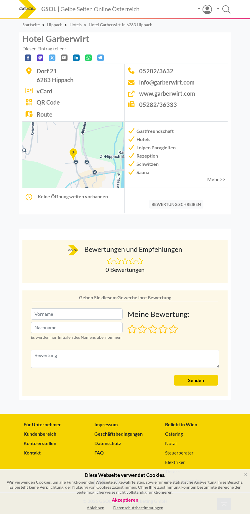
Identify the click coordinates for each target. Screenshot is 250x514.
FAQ (99, 452)
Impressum (106, 424)
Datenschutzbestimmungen (138, 507)
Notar (171, 443)
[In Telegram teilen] (100, 57)
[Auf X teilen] (52, 57)
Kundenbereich (40, 434)
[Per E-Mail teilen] (64, 57)
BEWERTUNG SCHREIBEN (176, 204)
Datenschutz (107, 443)
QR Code (48, 102)
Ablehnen (95, 507)
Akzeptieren (125, 500)
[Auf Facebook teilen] (28, 57)
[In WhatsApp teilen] (88, 57)
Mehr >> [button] (216, 179)
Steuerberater (179, 452)
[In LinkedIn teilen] (76, 57)
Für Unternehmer (42, 424)
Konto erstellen (40, 443)
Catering (174, 434)
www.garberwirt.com (167, 93)
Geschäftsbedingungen (118, 434)
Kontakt (32, 452)
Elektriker (175, 462)
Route (44, 114)
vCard (44, 91)
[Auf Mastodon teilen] (40, 57)
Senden (196, 380)
